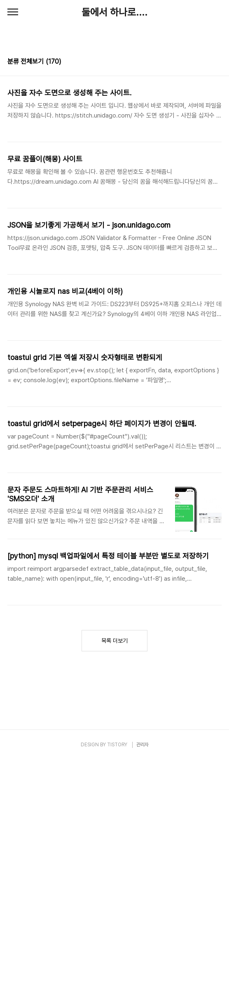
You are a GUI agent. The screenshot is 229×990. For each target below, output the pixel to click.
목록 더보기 (114, 640)
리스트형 (217, 62)
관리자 (142, 745)
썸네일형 (205, 62)
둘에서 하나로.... (114, 12)
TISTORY (117, 745)
